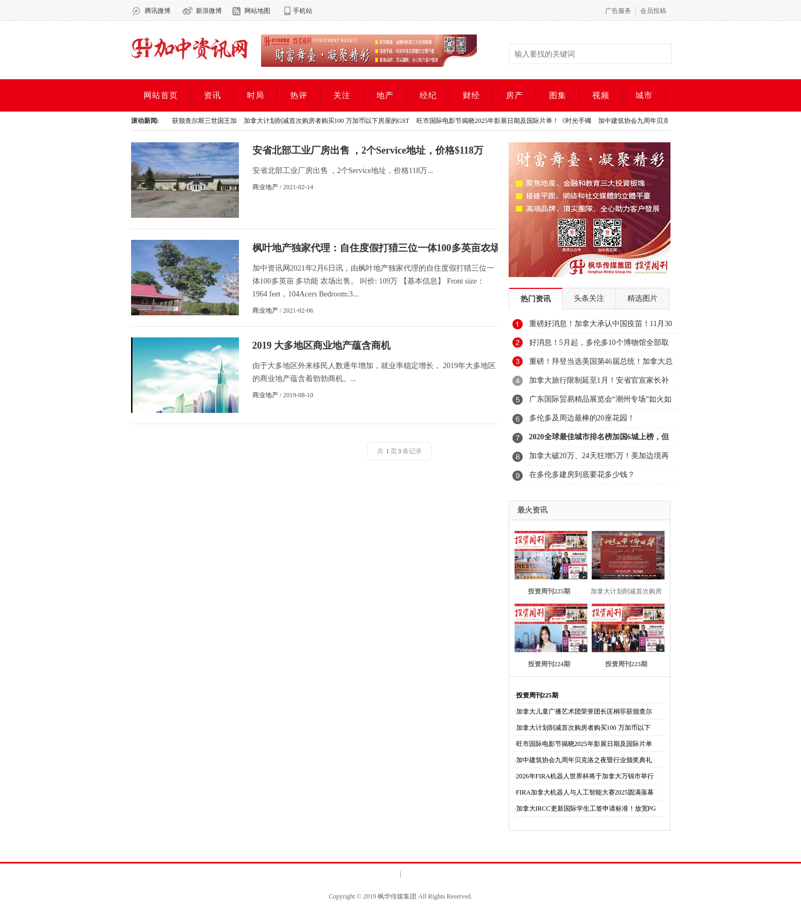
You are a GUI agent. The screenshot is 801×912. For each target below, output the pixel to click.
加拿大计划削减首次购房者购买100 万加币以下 (583, 727)
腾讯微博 (157, 11)
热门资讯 (536, 299)
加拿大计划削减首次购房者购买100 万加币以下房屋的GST (329, 121)
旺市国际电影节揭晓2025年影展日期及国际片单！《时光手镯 (506, 121)
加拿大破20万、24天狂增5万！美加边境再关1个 (599, 459)
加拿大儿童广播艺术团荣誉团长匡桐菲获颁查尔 (584, 711)
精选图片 (642, 298)
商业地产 (265, 187)
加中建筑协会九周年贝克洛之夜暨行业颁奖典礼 (584, 760)
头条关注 (589, 298)
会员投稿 (653, 11)
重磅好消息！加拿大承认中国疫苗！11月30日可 (600, 327)
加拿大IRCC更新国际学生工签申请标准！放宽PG (586, 808)
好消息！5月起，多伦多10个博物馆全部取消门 (599, 345)
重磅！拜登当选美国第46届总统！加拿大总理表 (601, 364)
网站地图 (257, 11)
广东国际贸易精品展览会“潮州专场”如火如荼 (600, 402)
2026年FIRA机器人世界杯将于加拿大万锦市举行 (585, 776)
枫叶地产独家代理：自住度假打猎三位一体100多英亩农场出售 (385, 248)
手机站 (302, 11)
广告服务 (618, 11)
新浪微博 (209, 11)
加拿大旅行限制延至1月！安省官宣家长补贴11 (599, 383)
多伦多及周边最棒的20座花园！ (582, 418)
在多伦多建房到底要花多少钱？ (582, 475)
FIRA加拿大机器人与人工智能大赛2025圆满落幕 (585, 792)
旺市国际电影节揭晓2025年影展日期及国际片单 (584, 744)
